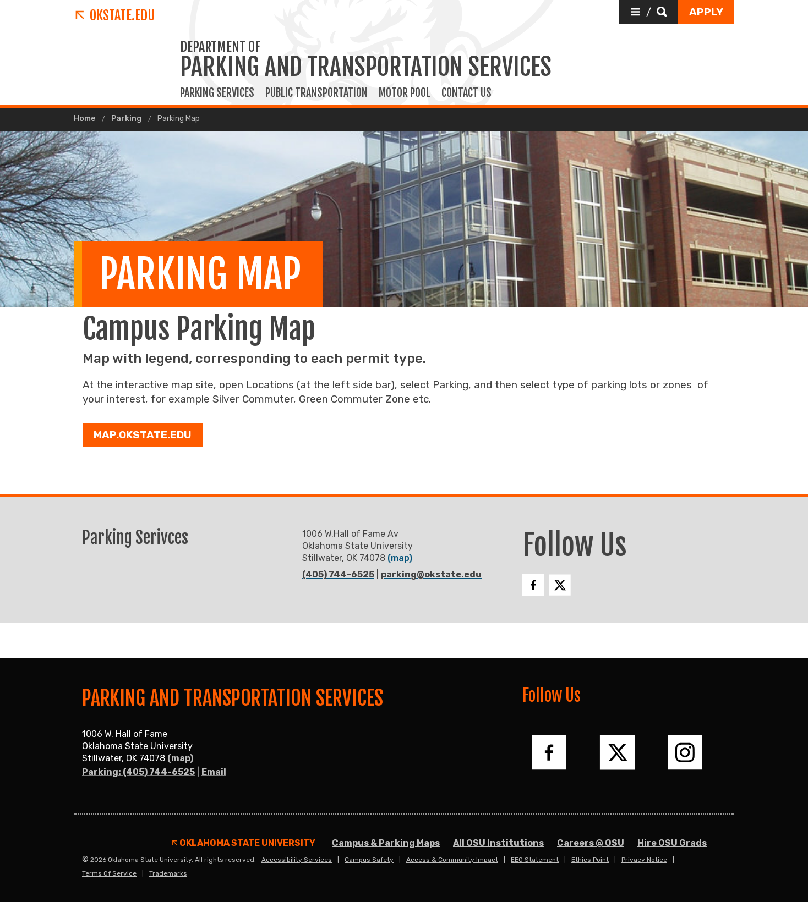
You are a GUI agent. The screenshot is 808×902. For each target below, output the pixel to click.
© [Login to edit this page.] (85, 859)
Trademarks (168, 873)
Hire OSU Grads (672, 843)
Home (84, 119)
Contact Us (466, 93)
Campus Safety (369, 860)
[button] (648, 12)
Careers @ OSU (590, 843)
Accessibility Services (296, 860)
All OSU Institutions (498, 843)
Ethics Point (590, 860)
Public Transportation (316, 93)
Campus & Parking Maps (386, 843)
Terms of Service (109, 873)
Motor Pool (404, 93)
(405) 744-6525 (338, 574)
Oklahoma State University (243, 843)
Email (213, 772)
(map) (399, 558)
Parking (126, 119)
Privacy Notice (644, 860)
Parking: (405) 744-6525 (138, 772)
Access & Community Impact (452, 860)
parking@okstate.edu (431, 574)
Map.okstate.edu (143, 434)
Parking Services (217, 93)
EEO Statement (535, 860)
